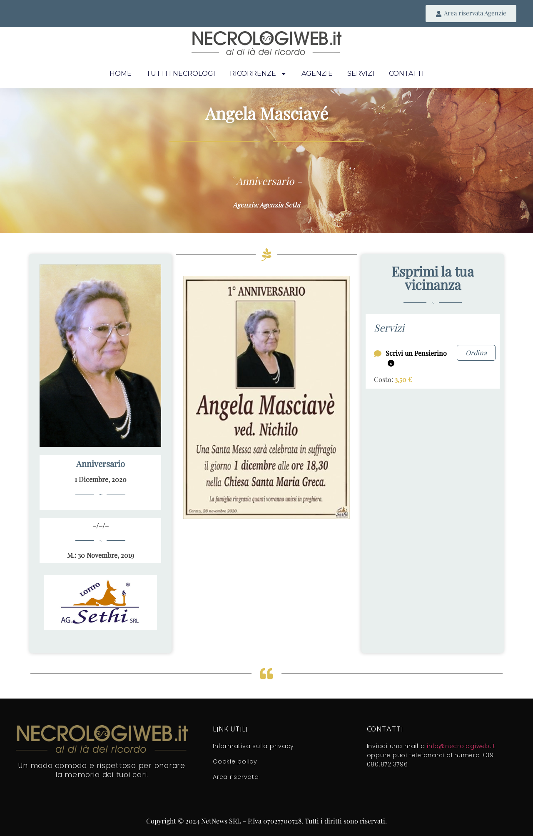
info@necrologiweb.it (461, 746)
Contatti (406, 73)
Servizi (360, 73)
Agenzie (317, 73)
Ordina (476, 352)
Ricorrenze (258, 73)
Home (121, 73)
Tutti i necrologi (180, 73)
